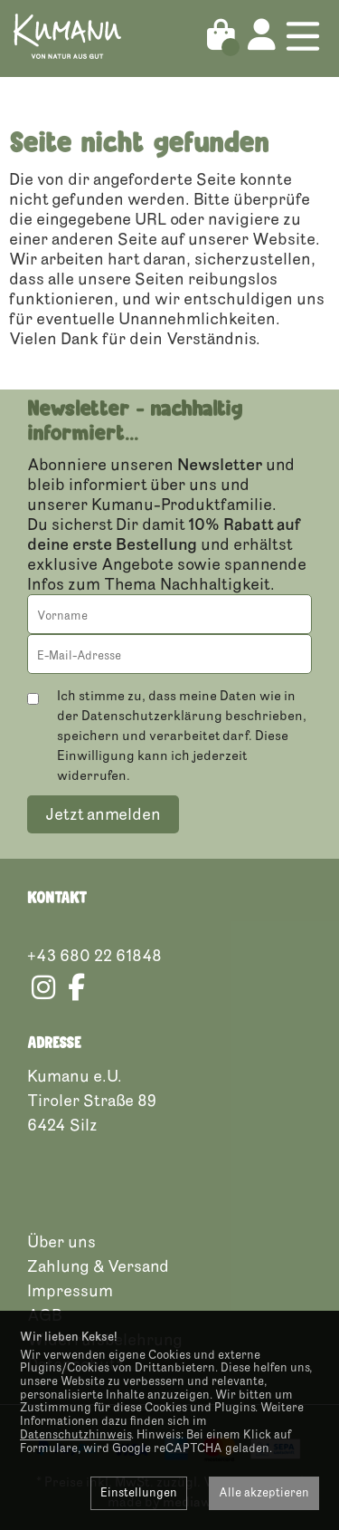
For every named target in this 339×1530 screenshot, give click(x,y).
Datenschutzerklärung (151, 716)
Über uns (61, 1242)
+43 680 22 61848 (94, 956)
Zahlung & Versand (98, 1266)
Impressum (70, 1291)
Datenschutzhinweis (75, 1435)
